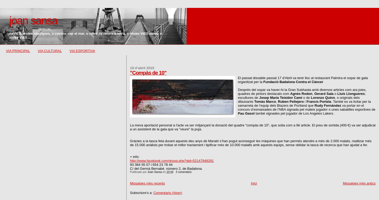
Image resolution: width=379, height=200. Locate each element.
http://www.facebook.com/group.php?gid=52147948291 (172, 161)
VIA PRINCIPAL (18, 51)
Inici (254, 183)
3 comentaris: (184, 172)
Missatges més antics (359, 183)
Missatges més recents (147, 183)
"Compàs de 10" (148, 73)
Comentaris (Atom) (167, 193)
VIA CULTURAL (50, 51)
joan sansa (33, 20)
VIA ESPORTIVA (82, 51)
